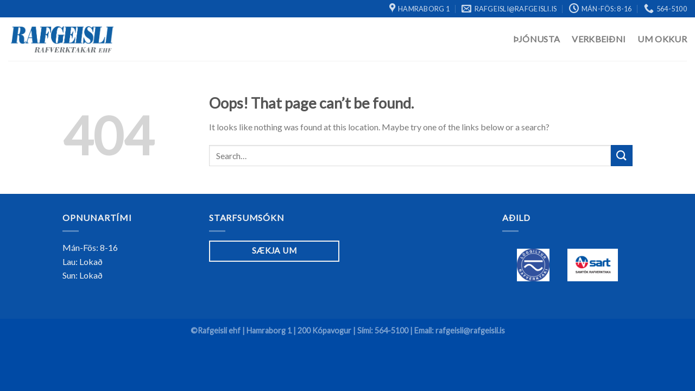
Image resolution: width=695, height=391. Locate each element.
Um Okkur (662, 39)
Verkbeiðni (599, 39)
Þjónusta (536, 39)
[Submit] (622, 155)
